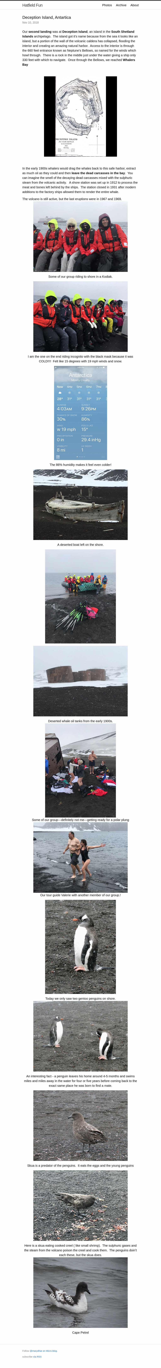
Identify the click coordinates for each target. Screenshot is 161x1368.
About (134, 5)
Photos (107, 5)
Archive (121, 5)
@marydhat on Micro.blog (43, 1350)
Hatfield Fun (32, 5)
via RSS (37, 1356)
